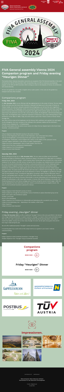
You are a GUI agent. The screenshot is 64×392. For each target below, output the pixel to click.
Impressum (36, 374)
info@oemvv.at (34, 384)
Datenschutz (28, 374)
